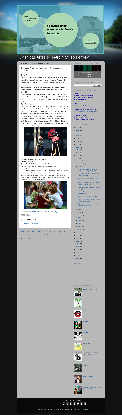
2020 (78, 144)
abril (79, 220)
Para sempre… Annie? (90, 354)
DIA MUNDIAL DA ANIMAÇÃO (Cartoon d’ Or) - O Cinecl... (87, 170)
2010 (78, 244)
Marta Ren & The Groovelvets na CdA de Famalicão (88, 183)
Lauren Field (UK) (88, 376)
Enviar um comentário (31, 223)
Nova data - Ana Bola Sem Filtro (88, 196)
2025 (78, 130)
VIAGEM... (86, 332)
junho (80, 215)
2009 (78, 247)
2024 (78, 133)
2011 (78, 241)
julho (79, 212)
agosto (80, 209)
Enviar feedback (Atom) (36, 239)
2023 (78, 136)
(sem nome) (87, 300)
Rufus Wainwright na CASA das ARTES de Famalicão (91, 388)
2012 (78, 238)
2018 (78, 150)
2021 (78, 141)
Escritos (85, 365)
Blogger (85, 409)
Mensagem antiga (61, 231)
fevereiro (81, 226)
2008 (78, 249)
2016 (78, 155)
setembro (81, 166)
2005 (78, 258)
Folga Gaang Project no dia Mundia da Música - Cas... (89, 200)
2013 (78, 235)
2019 (78, 147)
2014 (78, 232)
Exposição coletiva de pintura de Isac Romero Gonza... (88, 204)
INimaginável (87, 343)
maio (80, 218)
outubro (80, 164)
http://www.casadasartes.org (82, 105)
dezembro (81, 161)
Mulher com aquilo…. (90, 311)
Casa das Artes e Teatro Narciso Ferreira (54, 57)
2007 (78, 252)
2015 (78, 158)
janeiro (80, 229)
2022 (78, 138)
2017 (78, 153)
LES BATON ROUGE (90, 289)
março (80, 223)
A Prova (85, 322)
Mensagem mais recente (32, 231)
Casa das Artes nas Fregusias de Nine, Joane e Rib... (88, 174)
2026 (78, 127)
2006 (78, 255)
